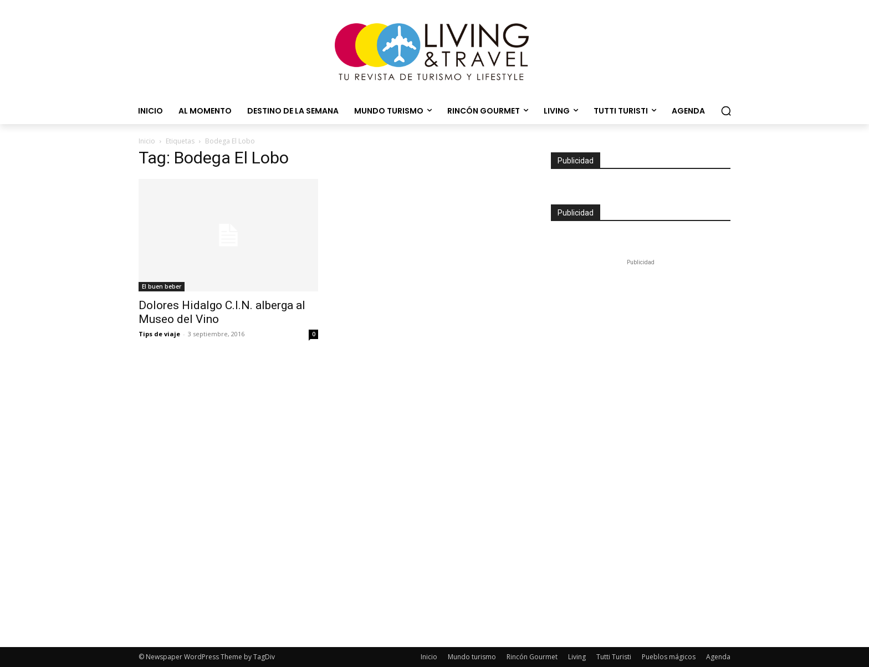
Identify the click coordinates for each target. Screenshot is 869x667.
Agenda (718, 656)
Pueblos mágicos (669, 656)
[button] (726, 111)
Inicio (147, 141)
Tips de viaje (159, 334)
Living (577, 656)
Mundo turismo (472, 656)
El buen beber (161, 286)
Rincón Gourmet (532, 656)
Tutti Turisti (613, 656)
